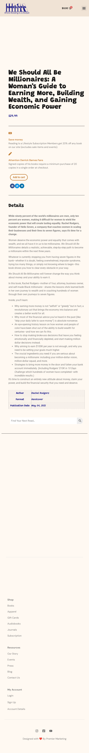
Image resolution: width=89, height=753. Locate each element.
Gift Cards (13, 617)
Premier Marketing (56, 738)
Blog (9, 671)
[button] (83, 8)
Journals (12, 629)
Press (10, 665)
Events (11, 659)
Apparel (11, 611)
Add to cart (19, 177)
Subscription (14, 635)
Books (11, 605)
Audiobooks (14, 623)
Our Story (12, 653)
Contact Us (13, 677)
